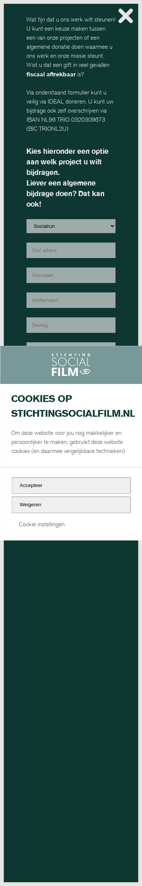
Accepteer (31, 486)
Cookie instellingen (42, 524)
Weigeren (30, 504)
